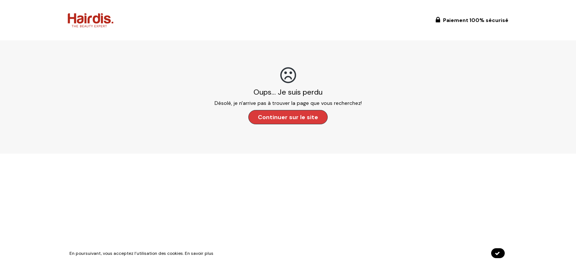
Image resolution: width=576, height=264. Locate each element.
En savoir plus (199, 253)
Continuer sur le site (288, 117)
